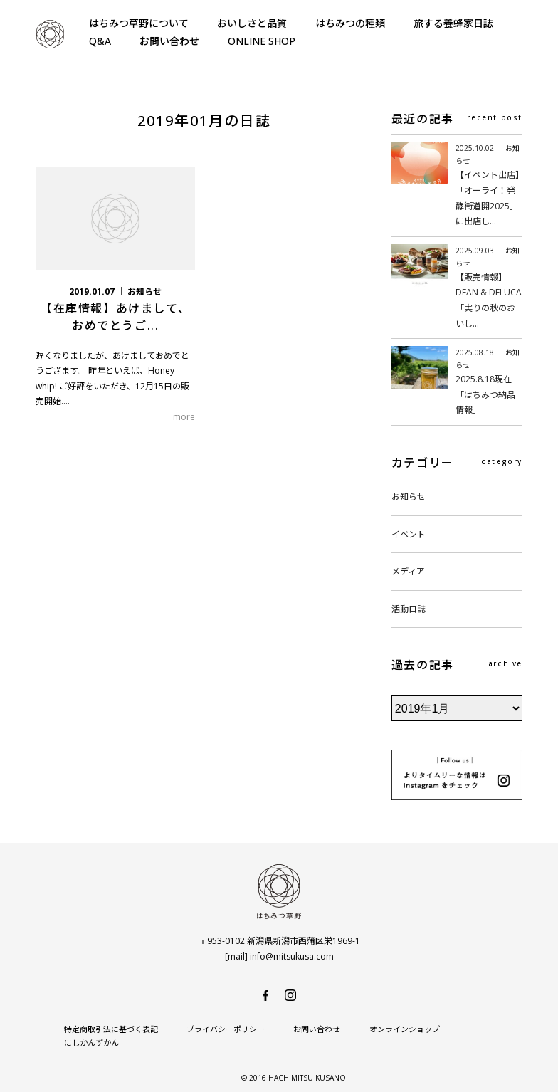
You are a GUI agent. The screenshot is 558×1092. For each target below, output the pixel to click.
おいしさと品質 (252, 23)
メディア (408, 571)
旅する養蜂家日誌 (453, 23)
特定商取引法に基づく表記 (111, 1029)
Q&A (100, 41)
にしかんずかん (495, 1029)
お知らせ (408, 496)
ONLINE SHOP (261, 41)
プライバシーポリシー (225, 1029)
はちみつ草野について (139, 23)
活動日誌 (408, 609)
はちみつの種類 (350, 23)
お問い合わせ (169, 41)
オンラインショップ (404, 1029)
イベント (408, 534)
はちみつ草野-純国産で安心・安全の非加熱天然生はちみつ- (50, 34)
